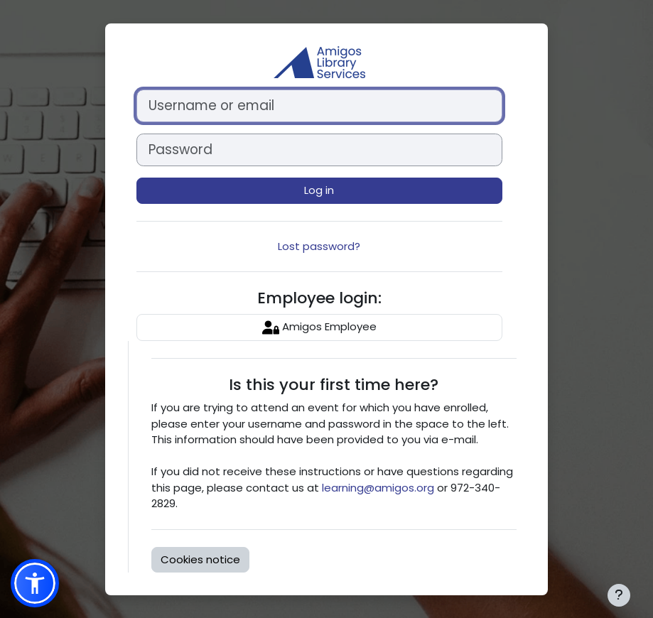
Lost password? (319, 246)
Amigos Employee (319, 327)
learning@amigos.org (378, 487)
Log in (319, 190)
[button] (34, 583)
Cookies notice (200, 559)
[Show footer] (619, 595)
